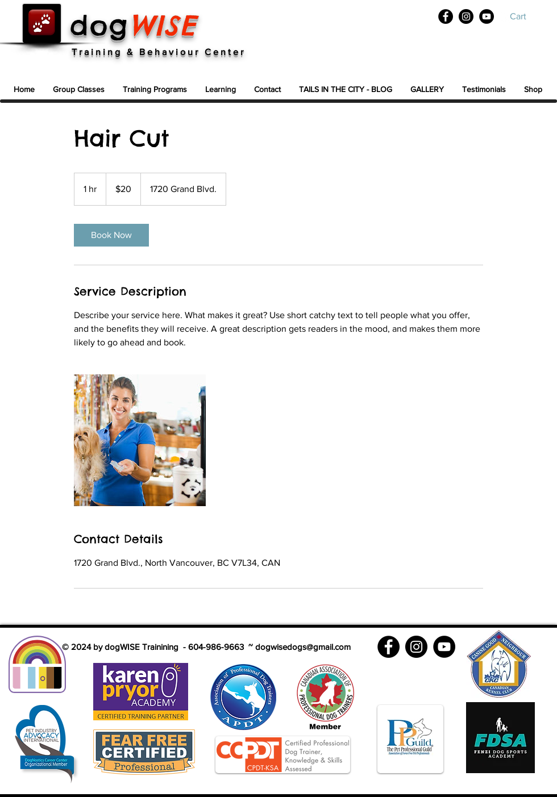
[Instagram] (466, 16)
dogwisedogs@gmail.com (303, 647)
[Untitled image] (140, 440)
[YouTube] (486, 16)
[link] (111, 235)
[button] (527, 16)
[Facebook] (445, 16)
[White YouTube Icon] (508, 17)
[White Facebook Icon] (435, 17)
